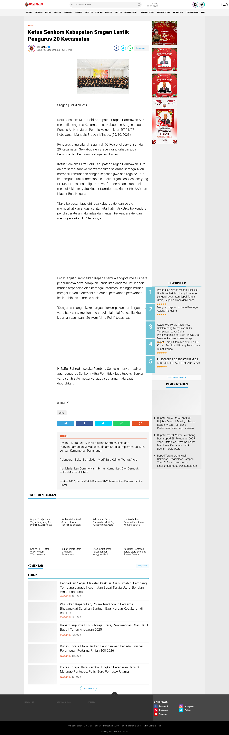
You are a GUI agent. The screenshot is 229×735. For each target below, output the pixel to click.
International (196, 12)
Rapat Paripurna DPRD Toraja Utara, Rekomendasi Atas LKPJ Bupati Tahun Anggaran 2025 (104, 631)
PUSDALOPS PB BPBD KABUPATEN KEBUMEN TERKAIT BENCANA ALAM (179, 360)
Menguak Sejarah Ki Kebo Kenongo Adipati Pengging (179, 308)
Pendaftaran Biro (110, 725)
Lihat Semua (88, 688)
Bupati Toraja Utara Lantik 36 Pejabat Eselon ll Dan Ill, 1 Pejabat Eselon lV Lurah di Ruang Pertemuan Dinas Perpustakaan (176, 418)
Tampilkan (142, 566)
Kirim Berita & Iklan (155, 725)
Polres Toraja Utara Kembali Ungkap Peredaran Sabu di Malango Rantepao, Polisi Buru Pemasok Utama (103, 673)
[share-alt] (65, 423)
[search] (106, 5)
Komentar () (141, 48)
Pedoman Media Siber (132, 725)
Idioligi (128, 12)
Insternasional (156, 12)
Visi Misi (85, 725)
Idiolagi (116, 12)
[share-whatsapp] (130, 48)
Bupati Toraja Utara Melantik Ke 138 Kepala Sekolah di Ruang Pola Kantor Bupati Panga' (180, 344)
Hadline (65, 12)
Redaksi (95, 725)
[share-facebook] (116, 48)
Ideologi (104, 12)
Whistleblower (71, 725)
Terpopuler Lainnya (176, 372)
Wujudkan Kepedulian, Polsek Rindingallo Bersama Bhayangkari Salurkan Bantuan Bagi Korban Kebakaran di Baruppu (101, 610)
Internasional (177, 12)
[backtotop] (114, 695)
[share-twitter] (123, 48)
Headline (78, 12)
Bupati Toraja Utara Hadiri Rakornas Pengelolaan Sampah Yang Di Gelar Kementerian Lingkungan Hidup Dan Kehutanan (177, 455)
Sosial (34, 25)
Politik (91, 702)
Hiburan (91, 12)
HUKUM (53, 12)
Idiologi (140, 12)
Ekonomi (41, 12)
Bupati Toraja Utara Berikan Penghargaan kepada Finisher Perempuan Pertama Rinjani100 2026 (104, 652)
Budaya (30, 12)
